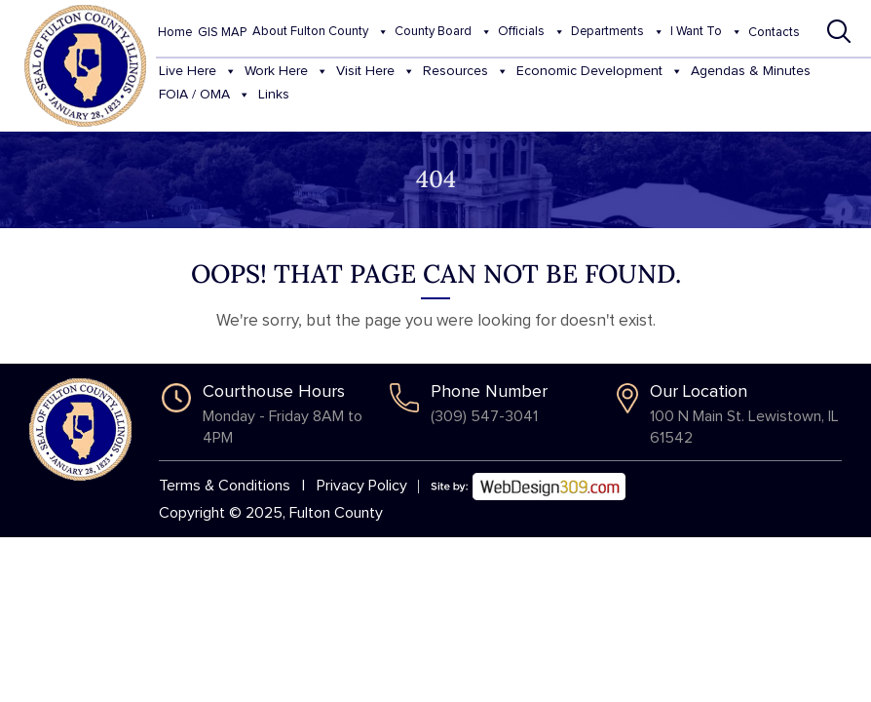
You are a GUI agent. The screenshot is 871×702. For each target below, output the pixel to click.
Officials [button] (531, 32)
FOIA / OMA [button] (204, 95)
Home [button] (175, 32)
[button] (839, 32)
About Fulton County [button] (320, 32)
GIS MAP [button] (222, 32)
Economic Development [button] (599, 71)
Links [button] (273, 94)
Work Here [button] (286, 71)
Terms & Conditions (224, 485)
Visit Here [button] (375, 71)
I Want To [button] (706, 32)
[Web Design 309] (528, 480)
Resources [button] (466, 71)
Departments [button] (617, 32)
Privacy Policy (362, 485)
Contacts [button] (774, 32)
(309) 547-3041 (484, 416)
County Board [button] (443, 32)
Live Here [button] (198, 71)
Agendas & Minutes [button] (751, 71)
